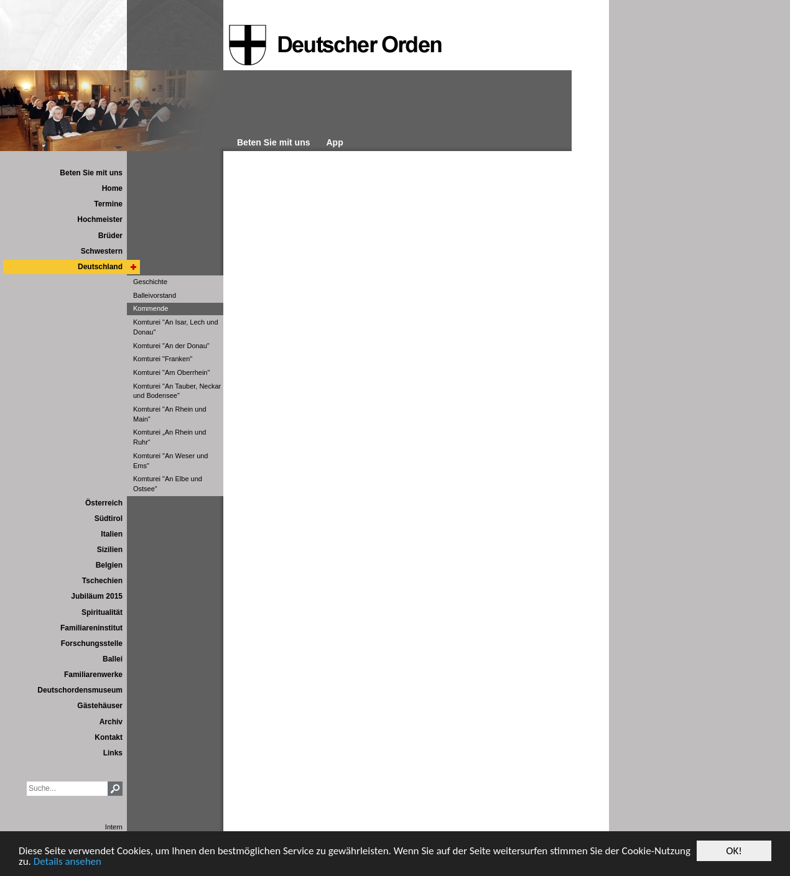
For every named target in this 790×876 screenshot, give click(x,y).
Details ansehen (67, 862)
